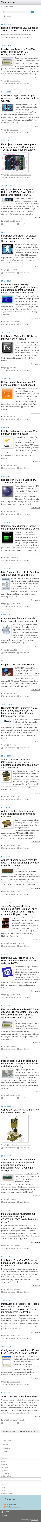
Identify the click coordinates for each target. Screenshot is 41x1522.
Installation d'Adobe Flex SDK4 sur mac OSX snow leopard (19, 337)
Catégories (7, 1441)
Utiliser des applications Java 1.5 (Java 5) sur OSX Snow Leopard (18, 383)
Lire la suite (35, 77)
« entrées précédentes (9, 1431)
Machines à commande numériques (20, 34)
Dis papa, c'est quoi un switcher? (18, 664)
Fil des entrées (11, 1504)
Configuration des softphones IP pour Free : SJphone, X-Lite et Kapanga (20, 1351)
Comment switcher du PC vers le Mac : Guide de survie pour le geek (19, 619)
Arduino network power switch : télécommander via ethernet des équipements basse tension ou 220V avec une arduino (20, 763)
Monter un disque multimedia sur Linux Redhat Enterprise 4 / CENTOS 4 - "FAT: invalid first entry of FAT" (19, 1218)
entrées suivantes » (32, 1431)
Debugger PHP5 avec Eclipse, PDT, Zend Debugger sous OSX (19, 481)
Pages (5, 1444)
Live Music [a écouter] (17, 943)
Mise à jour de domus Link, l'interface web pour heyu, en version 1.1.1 (20, 573)
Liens (5, 1452)
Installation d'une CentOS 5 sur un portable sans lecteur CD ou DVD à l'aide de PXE (19, 1263)
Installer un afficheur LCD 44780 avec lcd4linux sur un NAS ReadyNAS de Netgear (18, 52)
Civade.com (8, 2)
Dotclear (34, 1520)
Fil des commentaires (13, 1507)
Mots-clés (6, 1448)
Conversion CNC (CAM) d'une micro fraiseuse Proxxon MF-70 (20, 1111)
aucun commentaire (9, 37)
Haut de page (6, 1458)
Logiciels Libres (15, 221)
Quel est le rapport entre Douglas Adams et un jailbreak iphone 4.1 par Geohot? (20, 98)
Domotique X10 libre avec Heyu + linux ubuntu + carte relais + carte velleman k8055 (18, 961)
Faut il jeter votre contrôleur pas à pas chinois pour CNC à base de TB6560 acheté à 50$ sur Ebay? (18, 147)
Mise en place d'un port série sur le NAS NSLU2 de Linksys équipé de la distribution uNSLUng (20, 1064)
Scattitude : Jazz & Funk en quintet (19, 1396)
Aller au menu (7, 6)
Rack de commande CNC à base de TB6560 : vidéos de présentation (19, 29)
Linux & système (15, 81)
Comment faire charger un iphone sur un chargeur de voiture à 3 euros (20, 527)
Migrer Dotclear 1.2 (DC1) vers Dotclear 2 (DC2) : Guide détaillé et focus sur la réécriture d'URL (19, 192)
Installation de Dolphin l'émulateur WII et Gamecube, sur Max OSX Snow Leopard (18, 238)
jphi (5, 34)
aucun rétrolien (24, 37)
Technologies (14, 130)
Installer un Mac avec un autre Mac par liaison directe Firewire (19, 432)
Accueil (4, 16)
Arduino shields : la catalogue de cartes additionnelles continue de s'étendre (18, 814)
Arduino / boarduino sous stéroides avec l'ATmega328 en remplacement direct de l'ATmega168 (20, 863)
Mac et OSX (13, 270)
